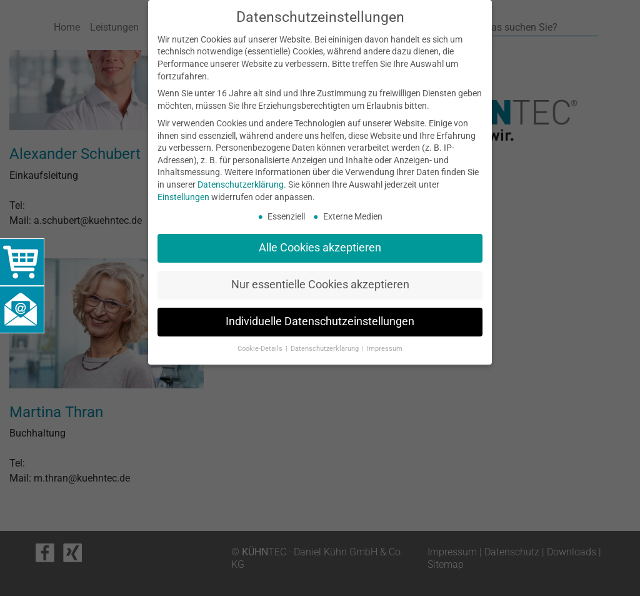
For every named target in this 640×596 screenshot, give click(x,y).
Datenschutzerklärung (241, 184)
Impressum (384, 349)
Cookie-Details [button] (261, 349)
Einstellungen (183, 197)
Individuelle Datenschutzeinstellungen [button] (320, 321)
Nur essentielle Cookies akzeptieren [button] (320, 284)
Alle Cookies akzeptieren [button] (320, 247)
